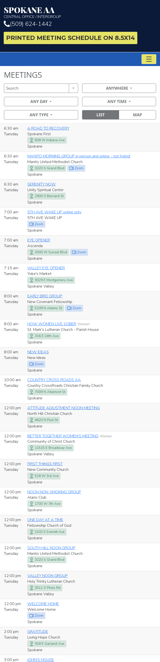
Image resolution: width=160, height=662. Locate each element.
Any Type (39, 115)
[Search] (36, 88)
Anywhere (117, 88)
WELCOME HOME (43, 604)
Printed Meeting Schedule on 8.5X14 (70, 37)
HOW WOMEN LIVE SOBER (51, 324)
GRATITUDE (37, 631)
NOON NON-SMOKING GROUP (54, 492)
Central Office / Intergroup (80, 12)
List (100, 115)
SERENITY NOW (41, 184)
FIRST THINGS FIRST (45, 464)
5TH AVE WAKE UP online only (54, 212)
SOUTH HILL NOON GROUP (51, 548)
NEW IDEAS (38, 352)
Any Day (39, 101)
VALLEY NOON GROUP (47, 575)
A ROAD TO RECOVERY (48, 128)
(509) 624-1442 (28, 24)
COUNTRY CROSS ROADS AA (54, 380)
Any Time (117, 101)
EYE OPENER (38, 240)
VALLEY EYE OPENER (46, 268)
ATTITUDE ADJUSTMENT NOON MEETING (63, 408)
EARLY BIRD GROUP (44, 296)
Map (137, 115)
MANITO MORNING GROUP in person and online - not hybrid (78, 156)
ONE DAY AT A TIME (45, 520)
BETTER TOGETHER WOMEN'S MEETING (62, 436)
